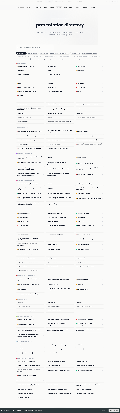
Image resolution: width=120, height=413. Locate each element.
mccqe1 (59, 7)
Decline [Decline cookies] (103, 410)
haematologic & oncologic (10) (81, 56)
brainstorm (31, 2)
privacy (40, 410)
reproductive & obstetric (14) (24, 56)
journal (93, 7)
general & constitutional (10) (57, 59)
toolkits (77, 7)
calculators (71, 2)
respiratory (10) (44, 53)
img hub (38, 7)
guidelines (85, 7)
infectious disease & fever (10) (24, 59)
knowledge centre (60, 2)
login (106, 3)
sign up (113, 3)
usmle (52, 7)
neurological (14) (75, 53)
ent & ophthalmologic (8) (41, 59)
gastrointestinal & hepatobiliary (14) (59, 53)
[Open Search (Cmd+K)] (102, 7)
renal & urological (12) (49, 56)
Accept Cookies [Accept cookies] (114, 410)
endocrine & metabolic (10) (64, 56)
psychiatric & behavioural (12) (89, 53)
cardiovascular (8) (32, 53)
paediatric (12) (37, 56)
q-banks (48, 2)
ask (39, 2)
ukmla (45, 7)
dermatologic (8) (96, 56)
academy (79, 2)
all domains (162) (21, 53)
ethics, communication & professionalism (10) (78, 59)
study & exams (68, 7)
